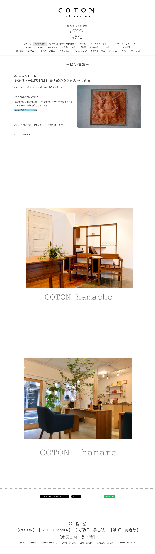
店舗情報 (94, 51)
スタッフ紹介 (65, 51)
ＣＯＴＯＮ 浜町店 (122, 47)
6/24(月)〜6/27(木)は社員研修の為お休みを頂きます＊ (56, 80)
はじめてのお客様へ (99, 44)
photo (116, 51)
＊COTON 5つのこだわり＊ (123, 44)
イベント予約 (127, 51)
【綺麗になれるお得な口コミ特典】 (96, 47)
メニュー (53, 51)
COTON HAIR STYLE (25, 51)
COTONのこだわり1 (34, 47)
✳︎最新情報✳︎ (40, 44)
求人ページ (106, 51)
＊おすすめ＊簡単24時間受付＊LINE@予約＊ (68, 44)
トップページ (26, 44)
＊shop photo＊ (81, 51)
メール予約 (41, 51)
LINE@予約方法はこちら (25, 110)
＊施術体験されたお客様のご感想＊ (61, 47)
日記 (138, 51)
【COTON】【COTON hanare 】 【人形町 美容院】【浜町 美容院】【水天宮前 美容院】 (71, 543)
